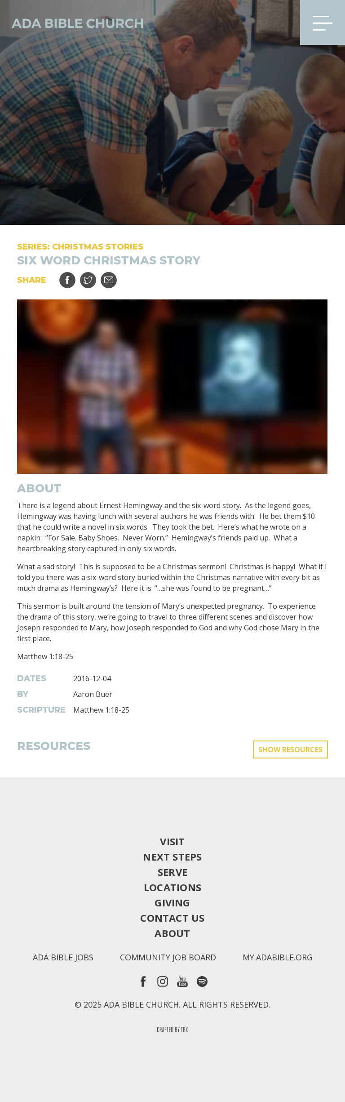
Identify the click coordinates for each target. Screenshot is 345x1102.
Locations (172, 887)
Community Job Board (168, 957)
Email (114, 276)
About (172, 933)
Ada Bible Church (72, 22)
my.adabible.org (278, 957)
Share (73, 276)
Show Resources (290, 749)
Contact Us (172, 917)
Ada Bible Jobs (63, 957)
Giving (172, 902)
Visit (172, 841)
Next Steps (172, 856)
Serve (172, 871)
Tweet (93, 276)
